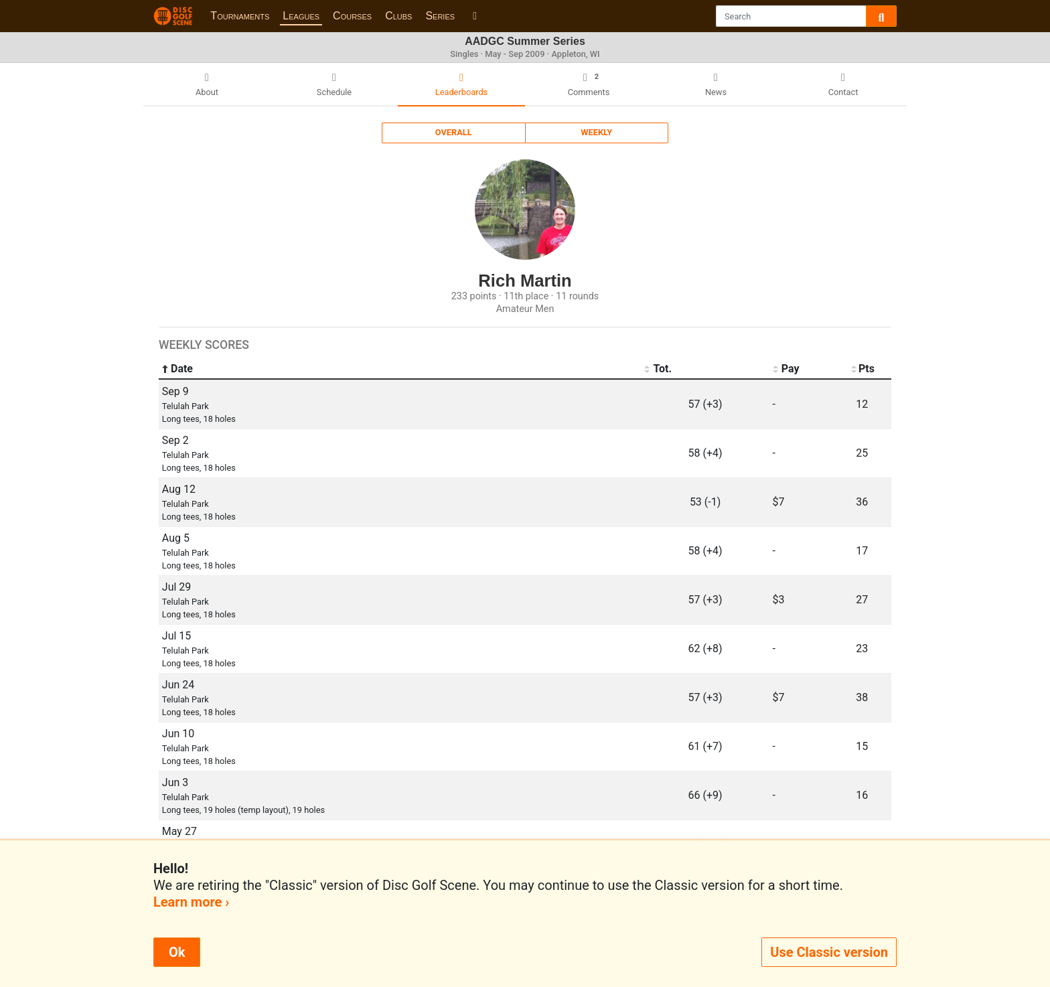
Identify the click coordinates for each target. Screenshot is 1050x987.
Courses (352, 15)
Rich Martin (524, 280)
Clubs (398, 15)
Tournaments (239, 15)
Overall (453, 132)
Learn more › (191, 902)
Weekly (596, 132)
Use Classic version (829, 952)
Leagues (301, 15)
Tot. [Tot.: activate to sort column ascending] (658, 369)
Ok (177, 952)
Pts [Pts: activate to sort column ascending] (862, 369)
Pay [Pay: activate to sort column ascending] (786, 369)
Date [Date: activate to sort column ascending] (177, 369)
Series (440, 15)
